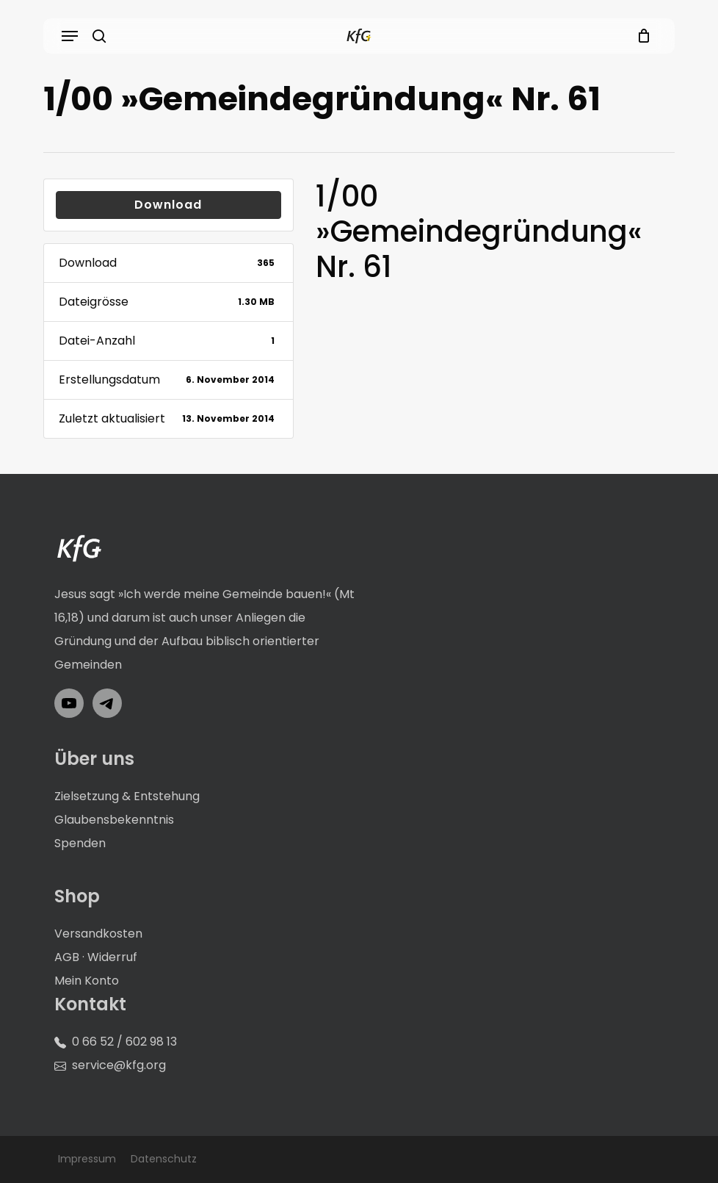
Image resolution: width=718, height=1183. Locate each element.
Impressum (87, 1158)
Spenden (80, 843)
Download (168, 204)
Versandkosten (98, 933)
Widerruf (112, 957)
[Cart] (639, 36)
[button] (70, 36)
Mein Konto (86, 980)
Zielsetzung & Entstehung (127, 796)
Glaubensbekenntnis (114, 819)
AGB (66, 957)
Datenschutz (164, 1158)
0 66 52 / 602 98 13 (124, 1041)
